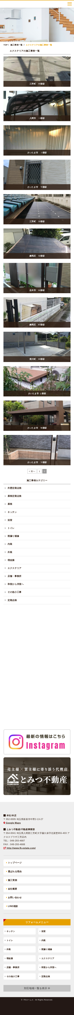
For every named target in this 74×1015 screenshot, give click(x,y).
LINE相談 (12, 906)
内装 (10, 544)
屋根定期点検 (14, 496)
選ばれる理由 (14, 871)
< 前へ (32, 471)
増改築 (11, 560)
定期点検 (12, 600)
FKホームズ (11, 4)
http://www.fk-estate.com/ (19, 848)
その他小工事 (14, 592)
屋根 (10, 504)
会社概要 (11, 889)
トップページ (14, 863)
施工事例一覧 (16, 45)
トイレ (11, 528)
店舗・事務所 (14, 576)
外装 (10, 552)
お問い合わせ (14, 897)
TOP (5, 45)
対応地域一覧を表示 (35, 988)
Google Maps (12, 823)
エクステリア (14, 568)
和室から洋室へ (16, 584)
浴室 (10, 520)
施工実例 (11, 880)
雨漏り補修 (13, 536)
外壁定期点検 (14, 488)
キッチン (12, 512)
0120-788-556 (57, 4)
